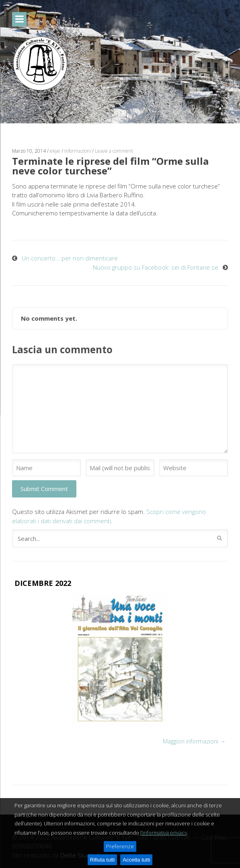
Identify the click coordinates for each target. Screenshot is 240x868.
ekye (55, 150)
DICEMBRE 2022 (42, 583)
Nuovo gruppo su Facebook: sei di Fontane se (155, 267)
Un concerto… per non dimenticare (70, 258)
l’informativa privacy (163, 832)
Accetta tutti (136, 860)
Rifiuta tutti (102, 860)
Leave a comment (114, 150)
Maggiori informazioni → (194, 741)
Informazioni (77, 150)
